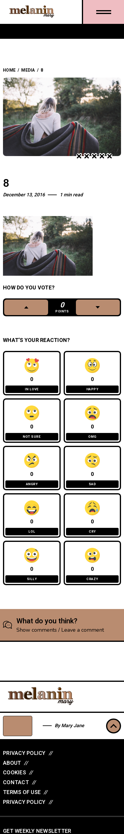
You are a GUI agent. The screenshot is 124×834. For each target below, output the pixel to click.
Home (9, 70)
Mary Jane (72, 725)
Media (28, 70)
